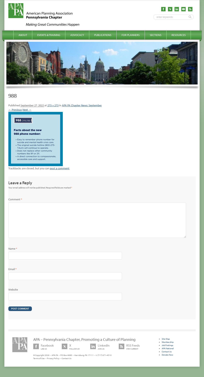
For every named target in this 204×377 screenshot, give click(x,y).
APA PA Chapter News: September (82, 105)
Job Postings (167, 351)
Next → (27, 109)
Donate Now (167, 361)
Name (12, 255)
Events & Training (48, 35)
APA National (168, 354)
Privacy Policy (53, 364)
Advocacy (77, 35)
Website (13, 296)
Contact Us (66, 364)
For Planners (131, 35)
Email (12, 275)
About (23, 35)
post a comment (59, 168)
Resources (179, 35)
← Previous (15, 109)
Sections (155, 35)
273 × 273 (53, 105)
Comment (15, 199)
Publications (102, 35)
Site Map (166, 345)
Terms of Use (39, 364)
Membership (168, 348)
